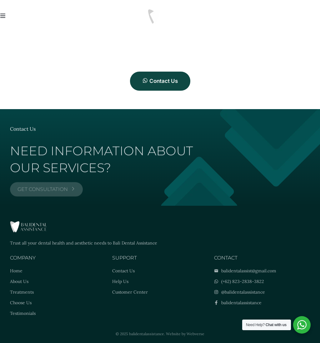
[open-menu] (3, 16)
